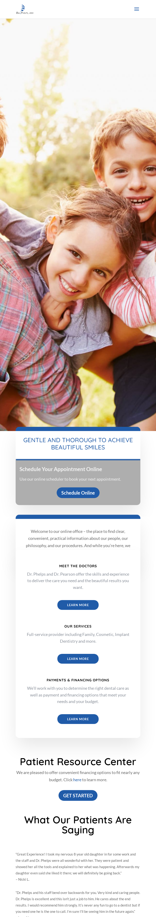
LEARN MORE (78, 659)
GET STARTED (78, 795)
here (77, 779)
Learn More (78, 605)
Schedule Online (78, 493)
